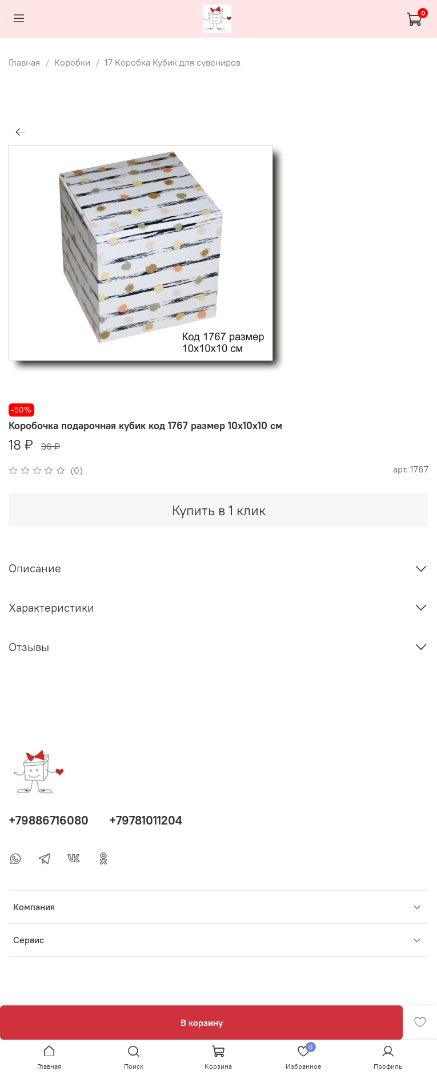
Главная (24, 62)
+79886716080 (49, 820)
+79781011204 (145, 820)
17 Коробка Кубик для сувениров (172, 62)
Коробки (72, 62)
